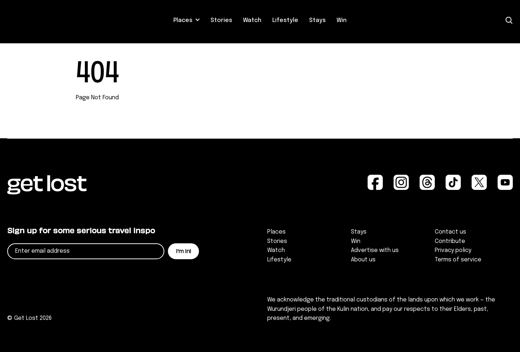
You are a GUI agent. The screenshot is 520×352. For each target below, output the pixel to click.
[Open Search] (509, 20)
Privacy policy (453, 250)
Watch (252, 20)
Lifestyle (285, 20)
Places (182, 20)
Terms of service (458, 260)
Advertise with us (375, 250)
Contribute (450, 241)
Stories (221, 20)
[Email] (85, 251)
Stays (317, 20)
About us (363, 260)
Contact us (450, 232)
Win (342, 20)
